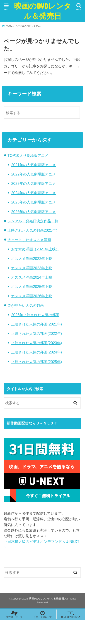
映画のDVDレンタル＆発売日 (42, 10)
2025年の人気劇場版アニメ (33, 202)
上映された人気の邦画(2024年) (36, 352)
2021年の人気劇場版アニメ (33, 165)
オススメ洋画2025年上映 (31, 287)
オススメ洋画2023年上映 (31, 268)
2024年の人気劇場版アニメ (33, 193)
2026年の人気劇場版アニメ (33, 212)
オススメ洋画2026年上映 (31, 296)
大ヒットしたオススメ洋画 (29, 240)
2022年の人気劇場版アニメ (33, 174)
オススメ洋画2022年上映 (31, 259)
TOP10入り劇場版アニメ (27, 155)
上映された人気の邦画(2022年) (36, 333)
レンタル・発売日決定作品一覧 (32, 221)
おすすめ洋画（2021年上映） (35, 249)
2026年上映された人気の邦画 (35, 315)
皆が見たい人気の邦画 (25, 305)
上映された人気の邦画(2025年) (36, 362)
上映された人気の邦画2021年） (33, 230)
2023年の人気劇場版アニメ (33, 183)
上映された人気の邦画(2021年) (36, 324)
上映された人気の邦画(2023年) (36, 343)
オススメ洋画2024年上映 (31, 277)
